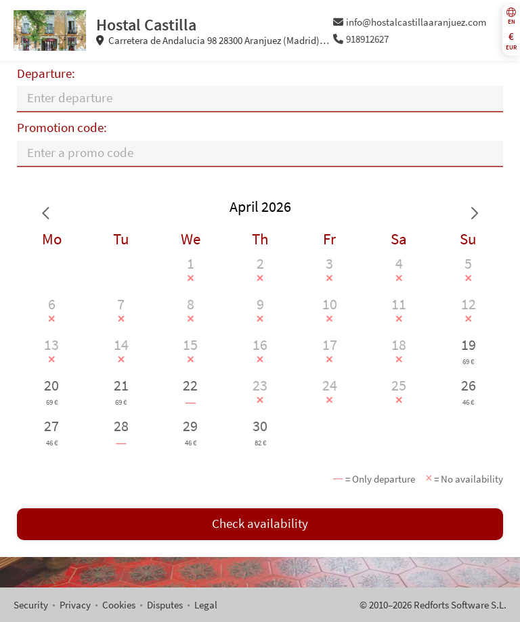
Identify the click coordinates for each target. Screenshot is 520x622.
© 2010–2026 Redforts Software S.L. (433, 604)
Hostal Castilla (146, 24)
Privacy (75, 604)
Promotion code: (62, 127)
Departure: (46, 73)
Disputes (165, 604)
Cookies (118, 604)
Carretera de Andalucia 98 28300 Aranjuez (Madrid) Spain (208, 40)
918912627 (361, 38)
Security (31, 604)
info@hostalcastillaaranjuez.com (410, 22)
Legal (205, 604)
